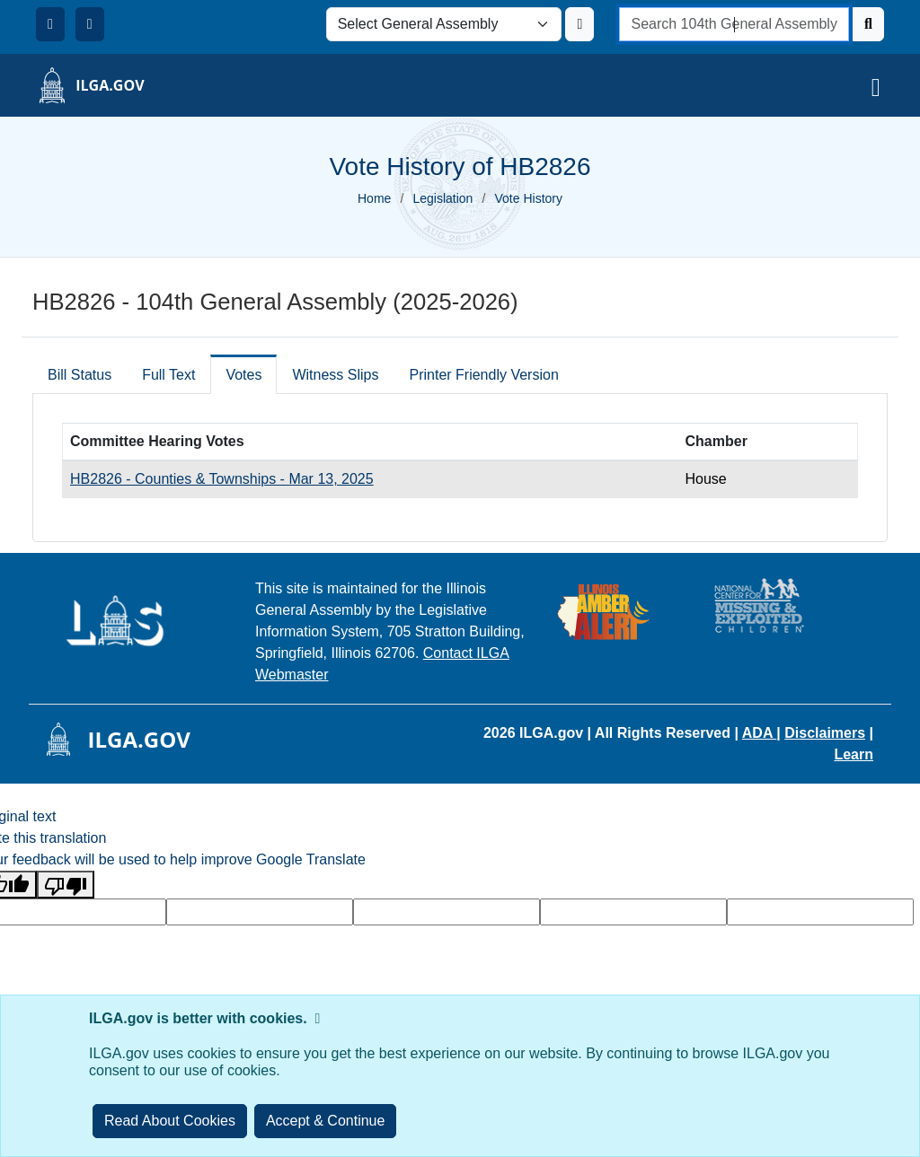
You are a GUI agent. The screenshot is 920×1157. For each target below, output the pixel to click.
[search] (734, 24)
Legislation (442, 198)
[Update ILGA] (579, 24)
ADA (759, 733)
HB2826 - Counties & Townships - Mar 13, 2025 (222, 478)
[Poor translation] (65, 884)
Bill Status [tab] (79, 374)
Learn (853, 754)
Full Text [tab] (168, 374)
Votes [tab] (243, 374)
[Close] (325, 1121)
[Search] (868, 24)
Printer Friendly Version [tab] (483, 374)
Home (374, 198)
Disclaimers (824, 733)
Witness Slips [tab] (335, 374)
